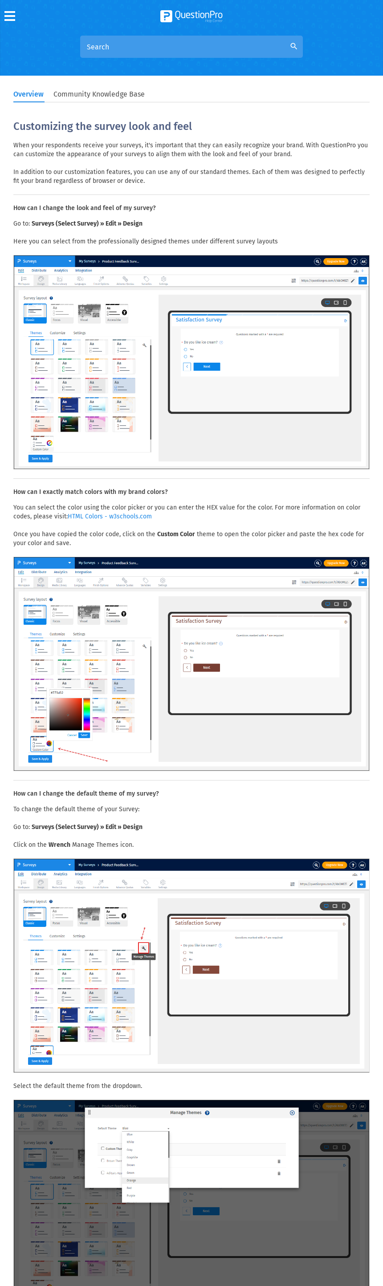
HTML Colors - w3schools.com (110, 516)
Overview (28, 94)
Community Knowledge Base (99, 94)
